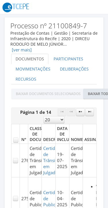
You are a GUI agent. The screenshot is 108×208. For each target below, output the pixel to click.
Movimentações (33, 69)
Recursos (26, 79)
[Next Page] (80, 112)
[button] (48, 94)
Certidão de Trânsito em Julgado (51, 160)
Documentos (30, 59)
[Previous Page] (71, 112)
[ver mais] (22, 50)
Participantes (68, 59)
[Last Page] (89, 112)
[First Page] (62, 112)
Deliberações (74, 69)
